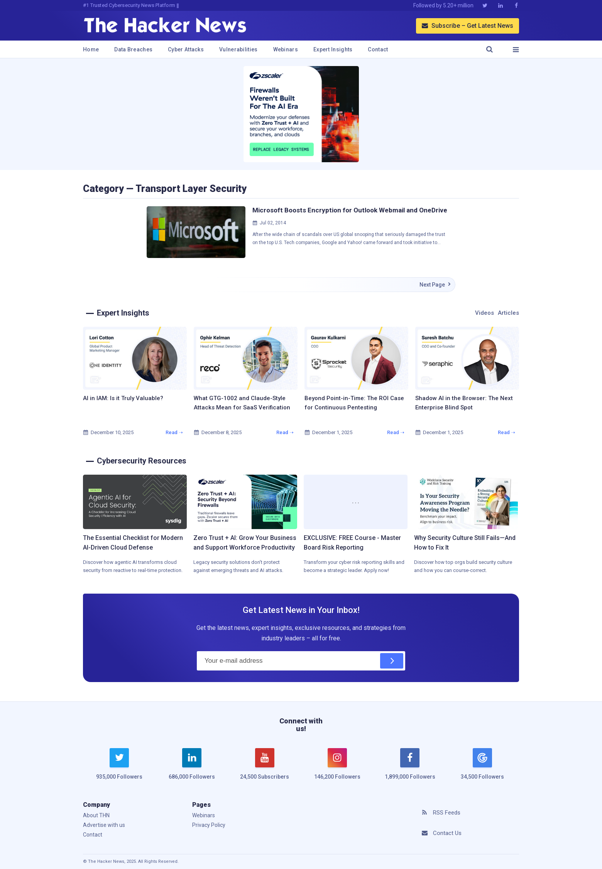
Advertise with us (104, 825)
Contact (378, 49)
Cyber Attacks (186, 49)
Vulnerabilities (238, 49)
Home (91, 49)
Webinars (285, 49)
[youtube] (264, 768)
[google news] (482, 765)
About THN (96, 815)
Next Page (435, 285)
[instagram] (337, 768)
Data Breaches (133, 49)
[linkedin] (191, 768)
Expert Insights (333, 49)
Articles (508, 312)
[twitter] (119, 768)
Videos (484, 312)
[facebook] (409, 768)
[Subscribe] (391, 661)
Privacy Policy (208, 825)
